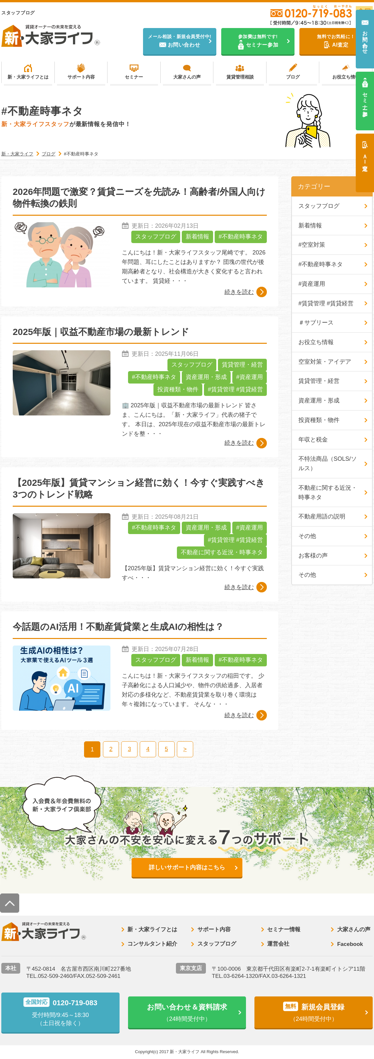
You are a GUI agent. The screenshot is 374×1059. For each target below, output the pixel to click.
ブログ (293, 77)
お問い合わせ (365, 39)
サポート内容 (81, 77)
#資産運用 (249, 377)
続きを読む (239, 292)
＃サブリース (316, 323)
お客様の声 (313, 556)
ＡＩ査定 (365, 156)
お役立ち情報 (346, 77)
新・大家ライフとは (28, 77)
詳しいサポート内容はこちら (187, 867)
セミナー (134, 77)
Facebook (350, 944)
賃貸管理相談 (240, 77)
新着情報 (197, 237)
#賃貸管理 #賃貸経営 (235, 390)
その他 (307, 536)
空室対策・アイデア (324, 362)
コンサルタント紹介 (152, 944)
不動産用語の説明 (321, 517)
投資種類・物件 (177, 390)
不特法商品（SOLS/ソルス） (327, 464)
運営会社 (278, 944)
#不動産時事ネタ (241, 237)
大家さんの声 (187, 77)
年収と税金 (313, 440)
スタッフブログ (155, 237)
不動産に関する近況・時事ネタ (222, 553)
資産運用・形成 (206, 377)
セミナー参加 (365, 98)
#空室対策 (311, 245)
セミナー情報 (283, 930)
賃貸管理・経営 (242, 365)
